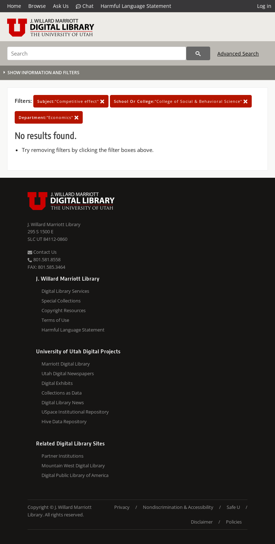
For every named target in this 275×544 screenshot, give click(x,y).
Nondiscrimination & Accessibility (178, 507)
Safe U (233, 507)
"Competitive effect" (71, 101)
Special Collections (61, 300)
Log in (264, 6)
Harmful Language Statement (136, 6)
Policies (234, 522)
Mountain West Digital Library (73, 465)
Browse (37, 6)
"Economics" (49, 117)
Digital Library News (63, 402)
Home (14, 6)
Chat (84, 6)
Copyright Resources (64, 310)
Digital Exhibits (57, 383)
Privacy (122, 507)
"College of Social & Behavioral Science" (181, 101)
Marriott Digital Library (66, 364)
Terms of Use (55, 320)
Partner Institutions (62, 456)
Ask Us (61, 6)
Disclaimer (202, 522)
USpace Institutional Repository (75, 412)
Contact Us (42, 252)
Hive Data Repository (64, 421)
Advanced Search (238, 53)
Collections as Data (62, 393)
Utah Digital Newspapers (68, 373)
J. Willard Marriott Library (54, 224)
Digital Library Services (65, 291)
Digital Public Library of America (75, 475)
